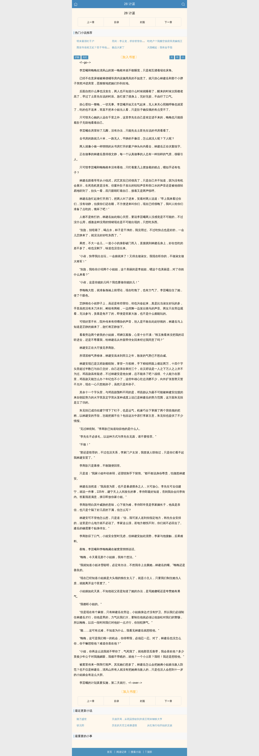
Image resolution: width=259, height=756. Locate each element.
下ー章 (168, 22)
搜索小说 (136, 751)
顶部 (148, 751)
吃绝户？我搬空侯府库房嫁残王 (164, 41)
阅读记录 (121, 751)
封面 (142, 22)
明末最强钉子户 (85, 41)
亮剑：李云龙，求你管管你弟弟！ (131, 41)
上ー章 (90, 22)
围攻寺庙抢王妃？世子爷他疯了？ (95, 47)
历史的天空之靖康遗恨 (124, 725)
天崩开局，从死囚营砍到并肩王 (129, 719)
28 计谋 (129, 4)
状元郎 (80, 725)
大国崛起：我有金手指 (159, 47)
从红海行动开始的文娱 (159, 725)
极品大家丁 (118, 47)
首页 (109, 751)
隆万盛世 (82, 719)
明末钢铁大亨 (154, 719)
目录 (116, 22)
